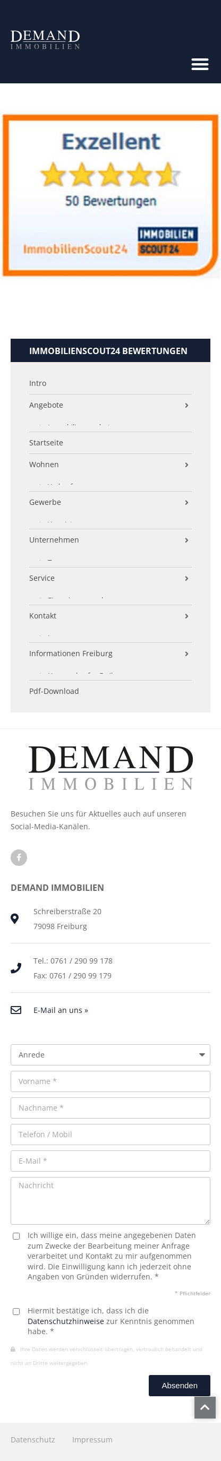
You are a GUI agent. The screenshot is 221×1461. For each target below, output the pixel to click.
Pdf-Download (54, 691)
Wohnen (44, 464)
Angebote (46, 405)
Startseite (46, 443)
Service (42, 578)
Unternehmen (54, 540)
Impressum (92, 1439)
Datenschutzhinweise (66, 1321)
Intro (37, 383)
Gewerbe (45, 502)
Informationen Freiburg (71, 653)
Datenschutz (33, 1439)
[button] (200, 64)
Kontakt (42, 616)
